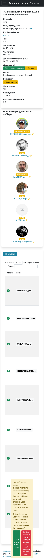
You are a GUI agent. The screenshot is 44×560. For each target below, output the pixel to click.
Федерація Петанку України (23, 3)
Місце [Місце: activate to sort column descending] (9, 273)
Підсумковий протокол (14, 68)
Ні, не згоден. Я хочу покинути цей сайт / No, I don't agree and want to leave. (26, 543)
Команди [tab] (10, 254)
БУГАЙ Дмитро (20, 199)
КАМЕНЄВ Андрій (21, 177)
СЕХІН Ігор (20, 220)
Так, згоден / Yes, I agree (16, 543)
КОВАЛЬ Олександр (21, 156)
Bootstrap (35, 554)
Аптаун (6, 35)
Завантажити (10, 82)
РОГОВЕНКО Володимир (21, 134)
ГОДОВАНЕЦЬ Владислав (21, 242)
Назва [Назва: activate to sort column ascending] (18, 273)
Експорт (30, 68)
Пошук (23, 266)
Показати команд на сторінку (22, 263)
